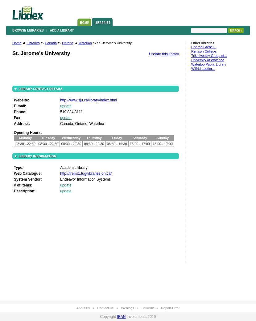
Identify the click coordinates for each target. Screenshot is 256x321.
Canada (51, 43)
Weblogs (127, 308)
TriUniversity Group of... (209, 56)
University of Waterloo (207, 60)
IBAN (121, 317)
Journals (148, 308)
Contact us (105, 308)
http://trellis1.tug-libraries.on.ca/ (86, 173)
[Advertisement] (209, 170)
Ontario (67, 43)
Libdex (27, 13)
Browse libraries (28, 30)
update (66, 106)
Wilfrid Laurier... (203, 69)
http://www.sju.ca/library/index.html (88, 100)
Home (84, 22)
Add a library (62, 30)
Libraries (102, 22)
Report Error (170, 308)
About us (83, 308)
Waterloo (85, 43)
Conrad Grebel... (203, 47)
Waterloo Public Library (208, 64)
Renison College (203, 51)
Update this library (164, 54)
